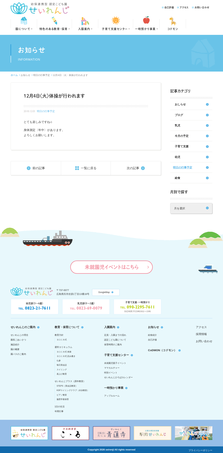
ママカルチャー (112, 368)
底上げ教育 (62, 374)
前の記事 (38, 168)
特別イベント (110, 372)
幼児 (177, 157)
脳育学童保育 (63, 399)
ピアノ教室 (62, 395)
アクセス (184, 7)
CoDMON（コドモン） (162, 350)
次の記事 (133, 168)
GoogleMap (104, 292)
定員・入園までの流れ (115, 335)
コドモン (172, 29)
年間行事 (59, 411)
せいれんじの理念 (19, 335)
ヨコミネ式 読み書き (66, 356)
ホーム (14, 75)
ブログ (179, 115)
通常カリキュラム (63, 347)
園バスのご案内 (18, 354)
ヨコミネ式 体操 (64, 352)
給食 (177, 177)
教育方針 (59, 335)
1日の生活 (60, 406)
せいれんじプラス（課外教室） (70, 381)
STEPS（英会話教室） (67, 386)
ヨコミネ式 (62, 340)
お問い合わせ (202, 7)
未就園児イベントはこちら (111, 266)
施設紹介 (15, 344)
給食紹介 (152, 335)
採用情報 (201, 334)
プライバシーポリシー (200, 450)
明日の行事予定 (41, 75)
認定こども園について (115, 340)
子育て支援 (182, 146)
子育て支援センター (115, 29)
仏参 (59, 360)
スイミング (62, 369)
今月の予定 (182, 135)
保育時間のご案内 (113, 344)
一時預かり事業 (113, 387)
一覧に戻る (88, 168)
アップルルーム (112, 395)
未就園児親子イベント (115, 363)
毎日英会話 (62, 365)
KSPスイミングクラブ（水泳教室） (73, 390)
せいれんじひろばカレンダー (118, 377)
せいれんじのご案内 (23, 327)
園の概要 (15, 349)
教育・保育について (67, 327)
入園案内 (84, 29)
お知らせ (25, 75)
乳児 (177, 125)
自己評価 (169, 7)
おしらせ (180, 104)
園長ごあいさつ (18, 340)
